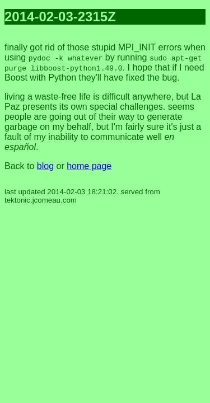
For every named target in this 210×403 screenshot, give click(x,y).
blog (45, 166)
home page (89, 166)
